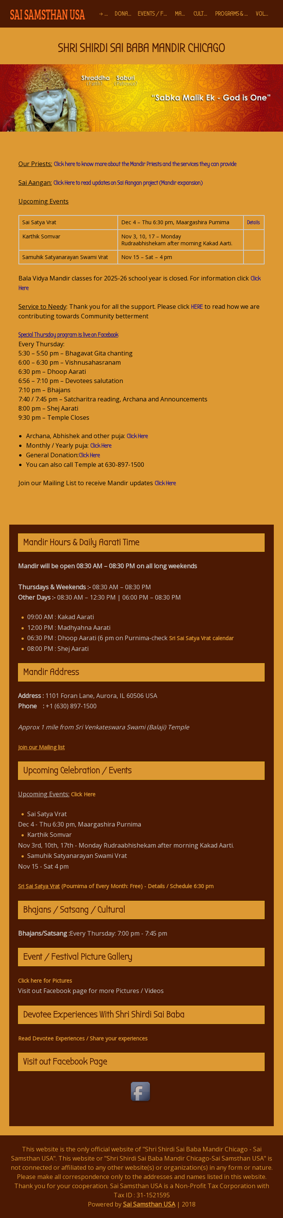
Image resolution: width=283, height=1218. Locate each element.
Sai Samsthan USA (149, 1204)
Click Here (137, 436)
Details (253, 222)
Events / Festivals (154, 13)
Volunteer (265, 13)
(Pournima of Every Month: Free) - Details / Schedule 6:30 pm (116, 886)
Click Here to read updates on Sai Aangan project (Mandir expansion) (127, 182)
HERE (197, 306)
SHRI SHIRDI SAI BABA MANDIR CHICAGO (141, 48)
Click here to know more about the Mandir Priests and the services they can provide (145, 164)
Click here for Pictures (45, 980)
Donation (125, 13)
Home (108, 13)
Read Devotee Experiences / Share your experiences (83, 1038)
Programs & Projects (234, 13)
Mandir (182, 13)
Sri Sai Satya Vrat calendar (201, 638)
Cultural (202, 13)
